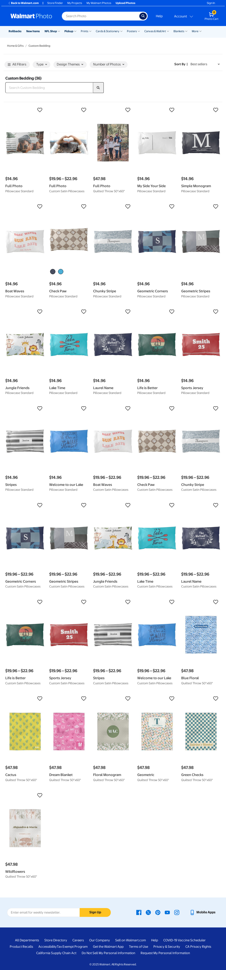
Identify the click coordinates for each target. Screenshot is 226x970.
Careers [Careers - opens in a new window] (78, 940)
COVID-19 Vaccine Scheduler (184, 940)
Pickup (68, 31)
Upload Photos (125, 3)
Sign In (211, 3)
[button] (25, 110)
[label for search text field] (100, 16)
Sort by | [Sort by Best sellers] (181, 64)
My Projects (74, 3)
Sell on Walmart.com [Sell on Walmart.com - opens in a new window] (130, 940)
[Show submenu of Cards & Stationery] (121, 31)
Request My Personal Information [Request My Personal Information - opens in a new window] (165, 953)
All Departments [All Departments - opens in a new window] (27, 940)
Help (159, 16)
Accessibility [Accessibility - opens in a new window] (47, 947)
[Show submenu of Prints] (90, 31)
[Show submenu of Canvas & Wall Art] (168, 31)
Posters (132, 31)
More (195, 31)
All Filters (17, 64)
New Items (33, 31)
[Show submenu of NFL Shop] (59, 31)
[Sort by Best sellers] (205, 64)
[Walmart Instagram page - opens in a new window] (176, 912)
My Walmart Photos (99, 3)
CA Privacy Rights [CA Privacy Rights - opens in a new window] (198, 947)
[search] (98, 87)
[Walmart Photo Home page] (31, 16)
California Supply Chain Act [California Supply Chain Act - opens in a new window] (56, 953)
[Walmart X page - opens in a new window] (148, 912)
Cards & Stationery (107, 31)
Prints (84, 31)
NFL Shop (51, 31)
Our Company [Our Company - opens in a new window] (99, 940)
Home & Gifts (15, 45)
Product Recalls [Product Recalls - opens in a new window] (21, 947)
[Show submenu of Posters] (138, 31)
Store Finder (55, 3)
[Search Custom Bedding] (49, 87)
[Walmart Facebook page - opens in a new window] (138, 912)
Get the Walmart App (108, 947)
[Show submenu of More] (200, 31)
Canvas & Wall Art (155, 31)
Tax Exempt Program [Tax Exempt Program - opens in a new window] (72, 947)
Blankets (178, 31)
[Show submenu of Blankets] (186, 31)
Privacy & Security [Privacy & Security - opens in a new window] (166, 947)
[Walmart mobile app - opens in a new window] (202, 912)
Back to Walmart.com (23, 3)
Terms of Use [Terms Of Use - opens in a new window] (138, 947)
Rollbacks (15, 31)
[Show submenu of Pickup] (75, 31)
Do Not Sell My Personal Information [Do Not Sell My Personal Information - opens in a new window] (108, 953)
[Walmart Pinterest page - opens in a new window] (157, 912)
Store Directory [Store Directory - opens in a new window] (55, 940)
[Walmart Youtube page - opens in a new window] (167, 912)
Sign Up (95, 912)
